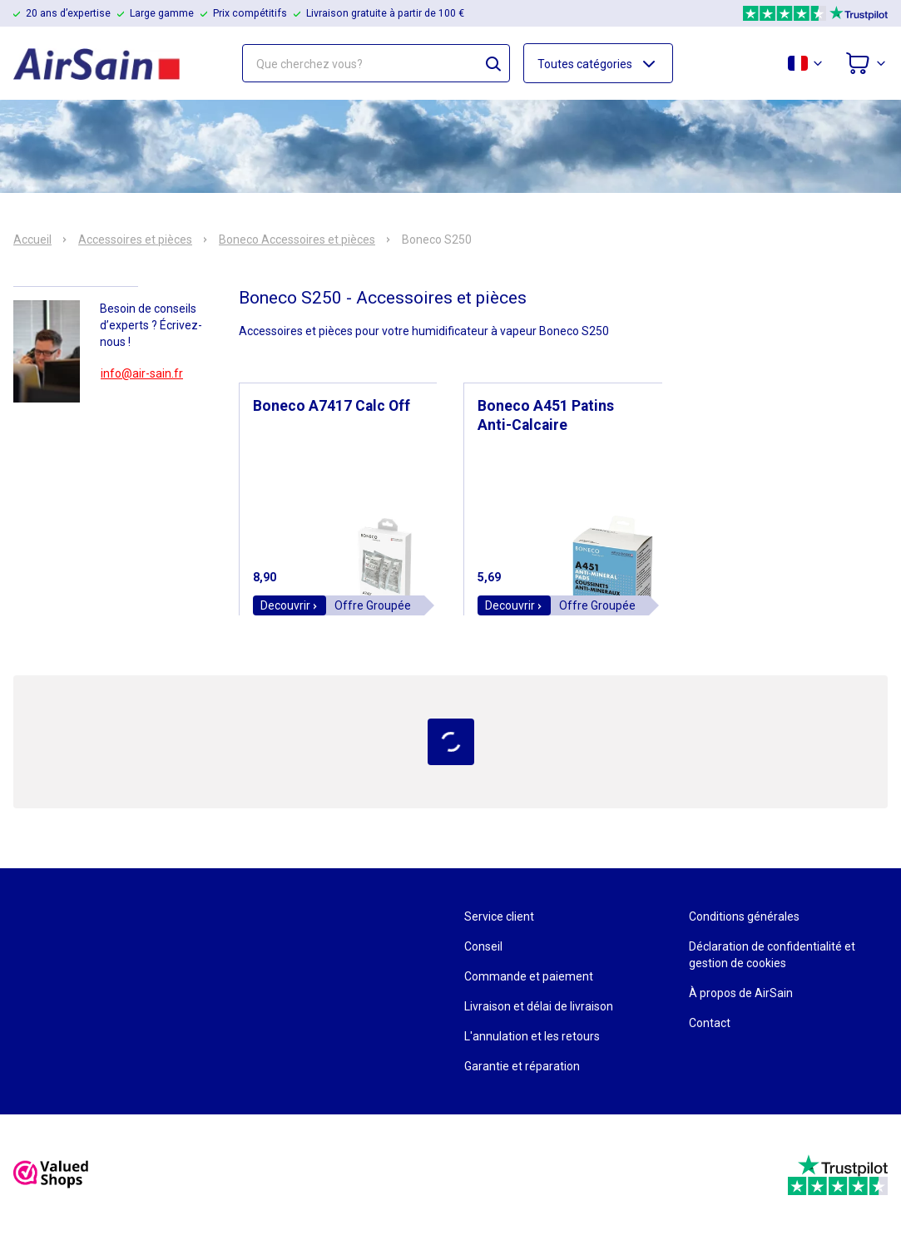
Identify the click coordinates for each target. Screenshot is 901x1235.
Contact (709, 1023)
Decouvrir (289, 605)
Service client (499, 916)
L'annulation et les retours (532, 1036)
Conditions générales (744, 916)
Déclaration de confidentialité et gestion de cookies (772, 955)
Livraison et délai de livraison (538, 1006)
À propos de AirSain (741, 993)
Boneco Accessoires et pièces (297, 239)
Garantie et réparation (522, 1066)
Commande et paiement (528, 976)
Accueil (32, 239)
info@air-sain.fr (142, 373)
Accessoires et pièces (135, 239)
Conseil (483, 946)
